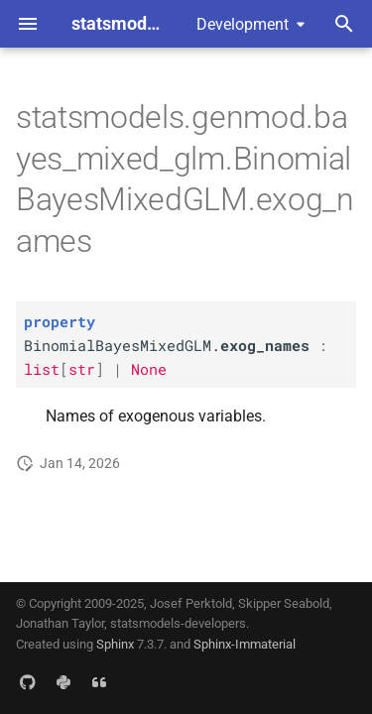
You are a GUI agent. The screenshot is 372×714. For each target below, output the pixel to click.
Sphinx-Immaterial (244, 644)
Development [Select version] (242, 24)
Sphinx (115, 644)
